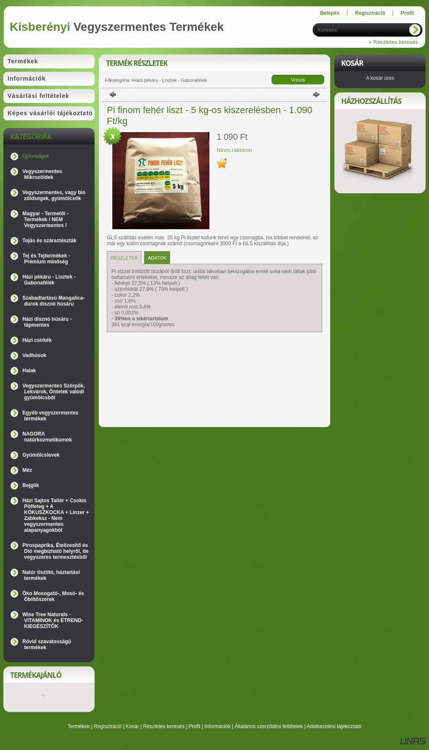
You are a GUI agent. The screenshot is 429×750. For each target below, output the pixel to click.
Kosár (132, 726)
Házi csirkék (37, 340)
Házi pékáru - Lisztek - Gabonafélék (49, 280)
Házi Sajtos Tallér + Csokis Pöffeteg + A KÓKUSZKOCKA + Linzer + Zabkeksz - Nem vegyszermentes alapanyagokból (55, 515)
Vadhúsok (34, 355)
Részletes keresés (164, 726)
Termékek (79, 726)
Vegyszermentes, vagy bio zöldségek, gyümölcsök (53, 195)
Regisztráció (108, 726)
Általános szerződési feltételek (269, 726)
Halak (29, 371)
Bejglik (30, 485)
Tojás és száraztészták (49, 241)
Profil (194, 726)
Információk (217, 726)
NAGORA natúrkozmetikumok (47, 437)
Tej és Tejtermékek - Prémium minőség (46, 259)
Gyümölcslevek (41, 455)
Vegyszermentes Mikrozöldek (42, 174)
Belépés (329, 13)
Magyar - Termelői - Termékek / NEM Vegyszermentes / (45, 219)
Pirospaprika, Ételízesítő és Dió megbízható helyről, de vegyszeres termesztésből (55, 551)
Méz (27, 470)
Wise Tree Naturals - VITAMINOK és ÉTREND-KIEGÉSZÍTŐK (52, 620)
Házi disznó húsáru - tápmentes (47, 322)
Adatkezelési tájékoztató (334, 726)
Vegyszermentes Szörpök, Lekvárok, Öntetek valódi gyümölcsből (53, 392)
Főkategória (117, 80)
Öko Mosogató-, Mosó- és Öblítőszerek (53, 596)
